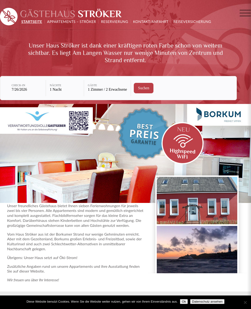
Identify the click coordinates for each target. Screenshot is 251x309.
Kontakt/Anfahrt (150, 21)
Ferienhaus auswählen (245, 14)
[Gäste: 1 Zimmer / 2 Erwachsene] (107, 88)
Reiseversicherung (192, 21)
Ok (184, 301)
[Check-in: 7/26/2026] (27, 88)
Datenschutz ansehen (207, 301)
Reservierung (114, 21)
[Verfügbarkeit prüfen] (143, 88)
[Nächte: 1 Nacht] (65, 88)
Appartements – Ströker (71, 21)
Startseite (31, 21)
